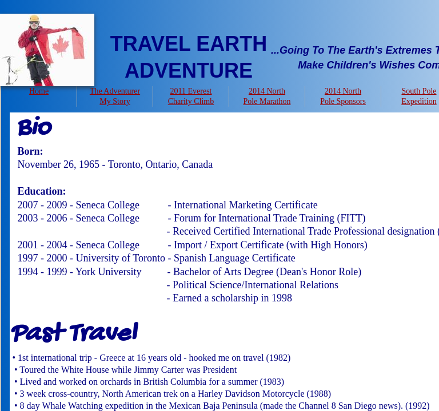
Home (39, 91)
